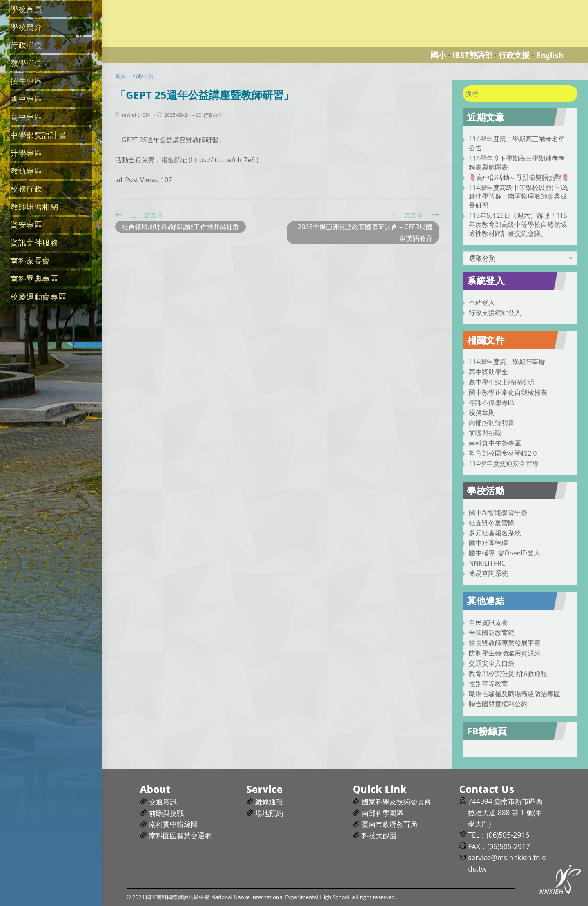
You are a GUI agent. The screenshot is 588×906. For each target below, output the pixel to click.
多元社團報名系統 (495, 532)
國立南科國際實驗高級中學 (148, 4)
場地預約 (269, 813)
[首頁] (120, 76)
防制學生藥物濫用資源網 (505, 653)
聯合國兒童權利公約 (498, 703)
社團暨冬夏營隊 (491, 522)
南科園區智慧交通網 (180, 835)
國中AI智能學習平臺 (498, 512)
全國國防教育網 (491, 632)
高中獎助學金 (488, 371)
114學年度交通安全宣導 (504, 463)
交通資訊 (163, 801)
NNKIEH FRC (487, 563)
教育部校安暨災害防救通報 (508, 673)
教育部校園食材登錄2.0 (503, 453)
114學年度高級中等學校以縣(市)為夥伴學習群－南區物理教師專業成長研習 (518, 196)
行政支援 (514, 54)
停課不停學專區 (491, 402)
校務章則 (482, 412)
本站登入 (482, 302)
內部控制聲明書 (491, 422)
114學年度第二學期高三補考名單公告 (517, 143)
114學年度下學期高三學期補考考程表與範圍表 (517, 163)
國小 (438, 54)
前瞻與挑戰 (485, 432)
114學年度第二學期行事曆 (507, 361)
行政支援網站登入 (495, 312)
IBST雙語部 (472, 54)
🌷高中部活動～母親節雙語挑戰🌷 (519, 177)
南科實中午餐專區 (495, 442)
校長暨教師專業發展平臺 (505, 642)
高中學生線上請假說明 (501, 382)
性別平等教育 (488, 683)
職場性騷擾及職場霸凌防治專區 (514, 693)
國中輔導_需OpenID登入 (504, 552)
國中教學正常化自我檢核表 (508, 392)
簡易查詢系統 (488, 573)
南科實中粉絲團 (173, 824)
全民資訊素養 (488, 622)
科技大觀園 (379, 835)
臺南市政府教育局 (389, 824)
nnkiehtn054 (136, 115)
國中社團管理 (488, 543)
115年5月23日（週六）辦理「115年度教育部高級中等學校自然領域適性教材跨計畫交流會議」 (518, 224)
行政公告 (213, 115)
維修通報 (269, 801)
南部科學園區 (382, 813)
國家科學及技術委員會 (396, 801)
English (550, 54)
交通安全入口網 (491, 663)
